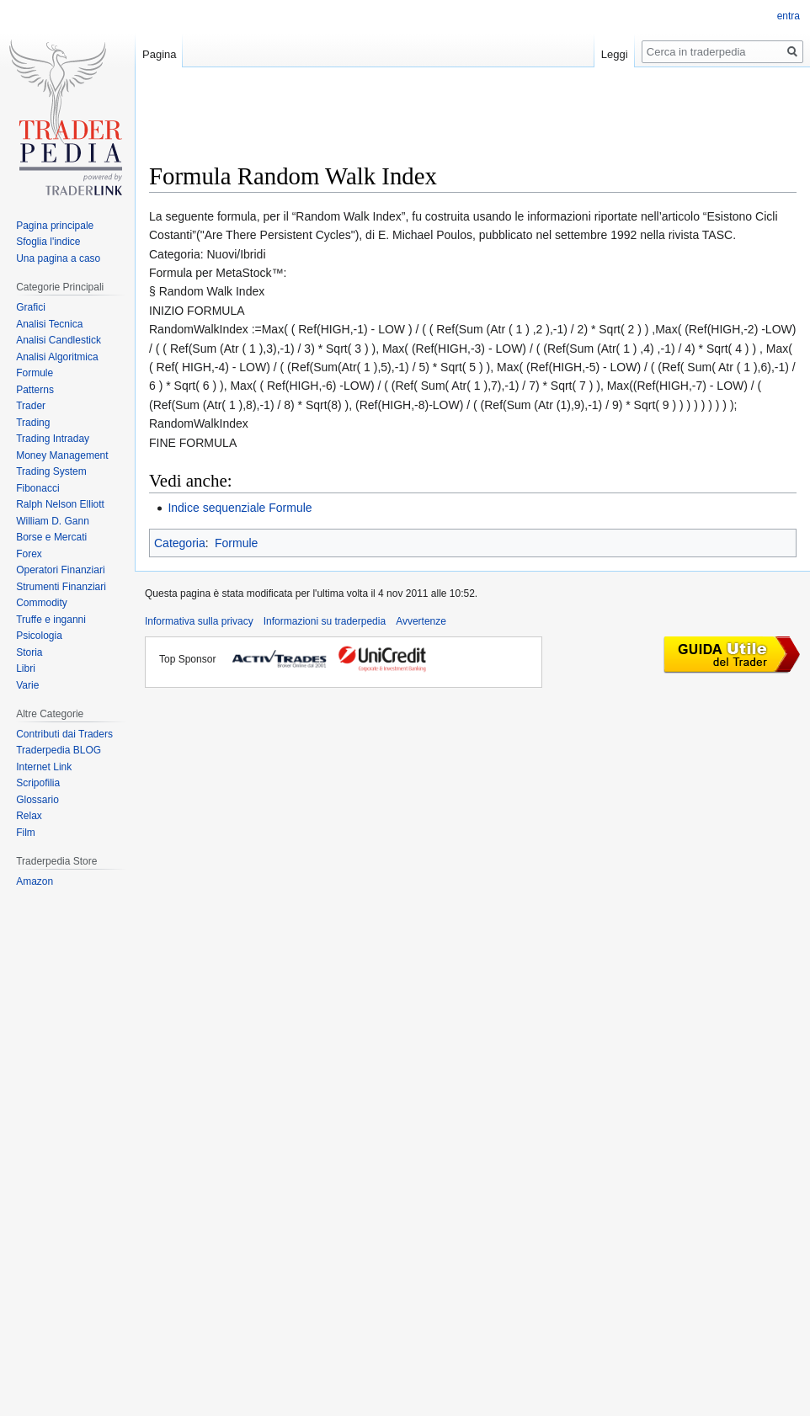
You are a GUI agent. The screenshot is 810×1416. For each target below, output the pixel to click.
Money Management (62, 455)
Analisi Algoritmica (57, 357)
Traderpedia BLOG (58, 750)
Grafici (30, 307)
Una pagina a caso (58, 258)
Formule (236, 543)
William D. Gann (52, 521)
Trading (33, 423)
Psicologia (39, 635)
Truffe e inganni (51, 619)
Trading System (51, 471)
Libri (25, 668)
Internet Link (44, 767)
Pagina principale (54, 226)
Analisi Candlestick (58, 340)
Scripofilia (38, 783)
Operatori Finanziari (60, 570)
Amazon (34, 881)
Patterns (35, 390)
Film (25, 832)
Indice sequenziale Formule (240, 507)
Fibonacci (37, 488)
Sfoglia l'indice (48, 242)
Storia (29, 652)
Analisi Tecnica (49, 324)
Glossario (37, 800)
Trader (30, 406)
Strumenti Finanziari (61, 587)
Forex (29, 554)
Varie (27, 685)
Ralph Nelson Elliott (60, 504)
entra (788, 16)
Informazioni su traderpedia (325, 621)
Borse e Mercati (51, 537)
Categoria (179, 543)
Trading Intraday (52, 438)
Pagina (159, 54)
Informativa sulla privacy (199, 621)
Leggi (614, 54)
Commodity (41, 603)
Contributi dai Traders (64, 734)
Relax (29, 816)
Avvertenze (421, 621)
